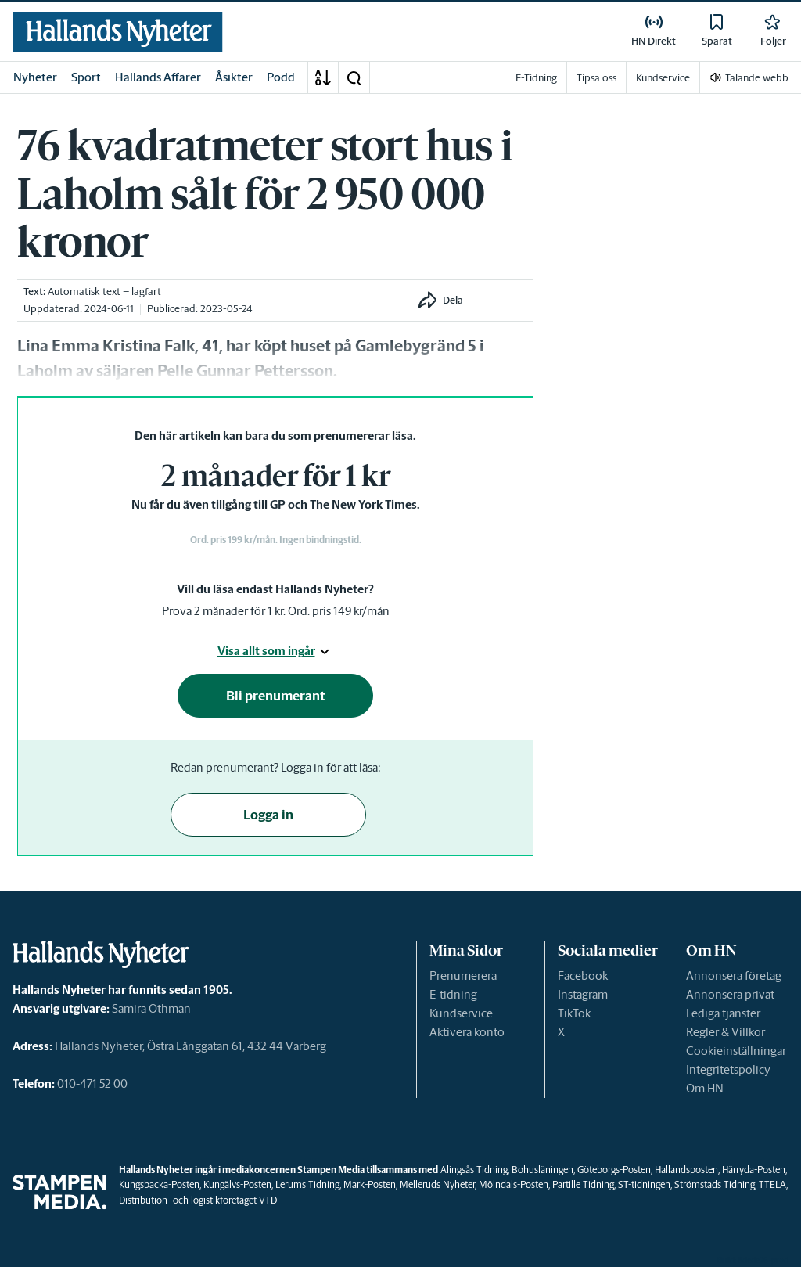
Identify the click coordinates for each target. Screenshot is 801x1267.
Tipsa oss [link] (596, 78)
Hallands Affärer (158, 77)
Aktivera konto (467, 1031)
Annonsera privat (730, 994)
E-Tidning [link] (536, 78)
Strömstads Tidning (714, 1184)
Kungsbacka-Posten (159, 1184)
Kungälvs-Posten (237, 1184)
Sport (86, 77)
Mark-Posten (369, 1184)
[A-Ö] (323, 77)
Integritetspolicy (728, 1069)
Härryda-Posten (753, 1169)
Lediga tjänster (723, 1013)
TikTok (574, 1013)
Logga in (268, 814)
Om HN (705, 1088)
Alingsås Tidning (474, 1169)
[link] (118, 32)
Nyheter (35, 77)
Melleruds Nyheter (437, 1184)
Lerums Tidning (307, 1184)
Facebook (583, 975)
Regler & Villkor (725, 1031)
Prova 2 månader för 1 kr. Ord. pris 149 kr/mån (276, 610)
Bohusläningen (542, 1169)
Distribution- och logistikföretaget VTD (198, 1200)
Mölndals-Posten (513, 1184)
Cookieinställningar (736, 1050)
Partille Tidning (583, 1184)
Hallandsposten (686, 1169)
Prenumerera (463, 975)
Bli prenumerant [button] (275, 695)
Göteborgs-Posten (614, 1169)
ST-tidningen (644, 1184)
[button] (353, 77)
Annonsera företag (733, 975)
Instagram (583, 994)
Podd (281, 77)
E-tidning (453, 994)
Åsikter (234, 77)
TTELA (772, 1184)
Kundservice (461, 1013)
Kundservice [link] (663, 78)
